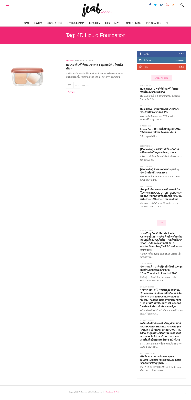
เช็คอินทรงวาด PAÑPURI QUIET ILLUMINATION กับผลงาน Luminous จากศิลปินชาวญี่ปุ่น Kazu (160, 359)
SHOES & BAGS (54, 23)
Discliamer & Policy (113, 392)
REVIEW (38, 23)
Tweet (70, 92)
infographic (153, 23)
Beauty (69, 60)
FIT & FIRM (94, 23)
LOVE (117, 23)
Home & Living (133, 23)
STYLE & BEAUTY (76, 23)
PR (167, 23)
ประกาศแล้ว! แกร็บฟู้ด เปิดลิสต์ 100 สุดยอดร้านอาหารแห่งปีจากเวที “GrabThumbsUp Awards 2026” (161, 270)
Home (26, 23)
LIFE (107, 23)
